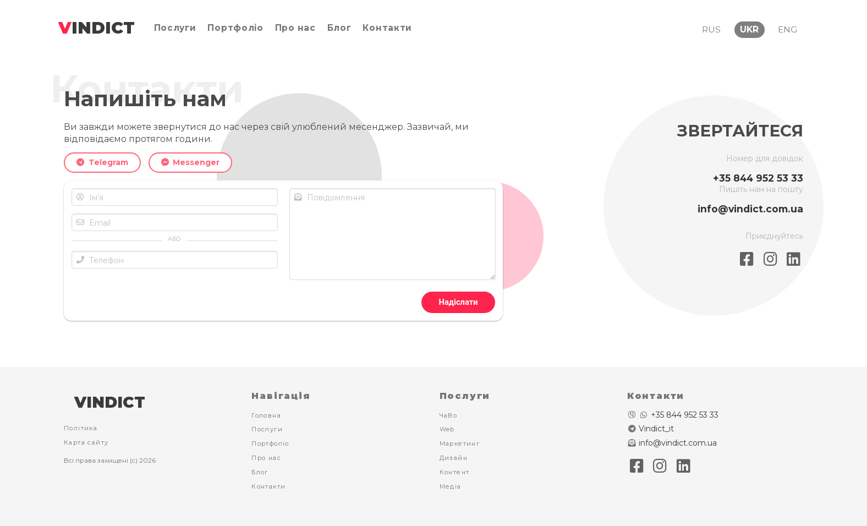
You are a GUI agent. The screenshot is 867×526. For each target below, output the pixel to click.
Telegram (102, 162)
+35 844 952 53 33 (758, 178)
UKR (749, 29)
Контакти (268, 486)
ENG (787, 29)
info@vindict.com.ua (750, 209)
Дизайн (454, 458)
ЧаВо (449, 415)
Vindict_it (656, 429)
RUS (711, 29)
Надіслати (458, 302)
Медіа (451, 486)
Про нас (266, 458)
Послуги (267, 429)
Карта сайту (86, 442)
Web (447, 429)
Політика (80, 428)
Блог (259, 472)
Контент (455, 472)
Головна (266, 415)
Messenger (190, 162)
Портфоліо (270, 443)
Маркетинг (460, 443)
